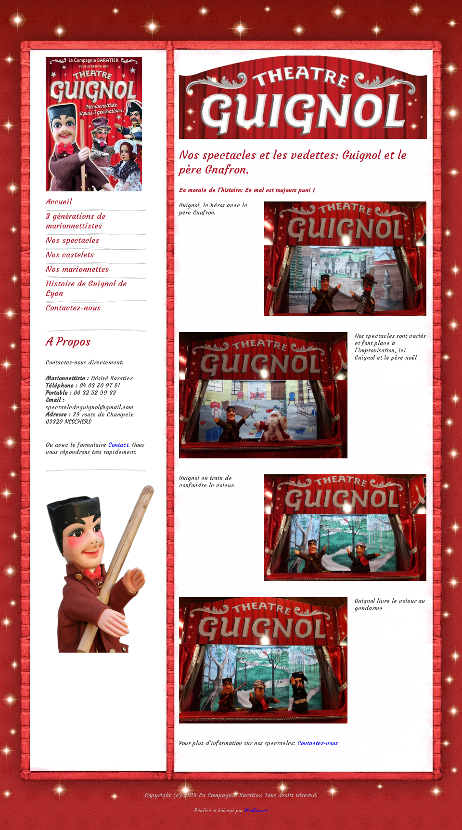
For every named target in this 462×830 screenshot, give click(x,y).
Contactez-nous (73, 307)
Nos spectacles (72, 240)
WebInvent (256, 810)
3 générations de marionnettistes (75, 220)
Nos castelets (70, 254)
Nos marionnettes (77, 269)
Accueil (59, 201)
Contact (118, 444)
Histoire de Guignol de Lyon (86, 288)
